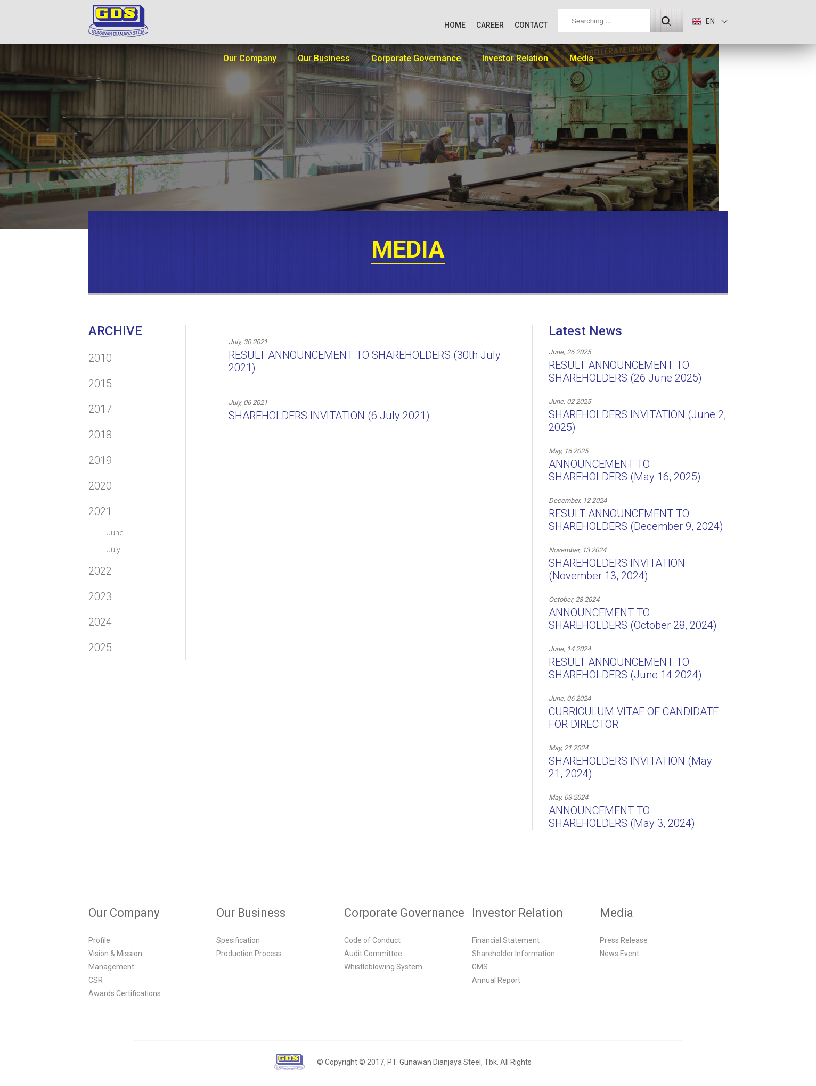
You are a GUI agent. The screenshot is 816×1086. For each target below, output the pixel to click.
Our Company (249, 58)
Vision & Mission (115, 953)
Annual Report (496, 980)
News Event (619, 953)
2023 (100, 596)
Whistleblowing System (383, 967)
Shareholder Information (513, 953)
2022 (100, 571)
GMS (480, 967)
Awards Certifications (124, 993)
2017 (100, 409)
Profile (99, 940)
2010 (100, 358)
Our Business (324, 58)
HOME (455, 25)
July (113, 549)
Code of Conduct (372, 940)
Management (111, 967)
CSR (95, 980)
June (115, 532)
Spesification (238, 940)
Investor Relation (515, 58)
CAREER (490, 25)
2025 (100, 647)
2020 (100, 485)
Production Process (249, 953)
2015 (100, 383)
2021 (100, 511)
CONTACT (531, 25)
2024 (100, 622)
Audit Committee (373, 953)
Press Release (624, 940)
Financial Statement (506, 940)
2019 (100, 460)
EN (703, 21)
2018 (100, 434)
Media (581, 58)
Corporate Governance (416, 58)
